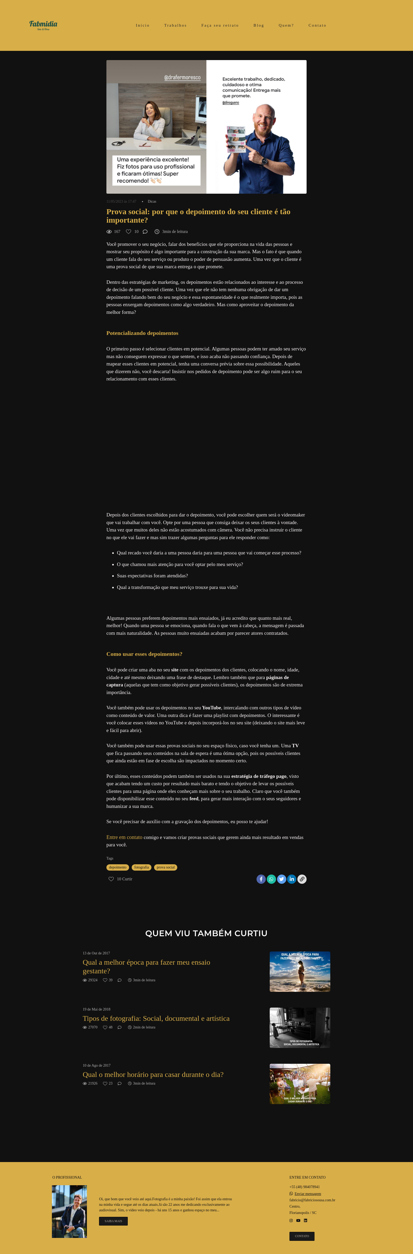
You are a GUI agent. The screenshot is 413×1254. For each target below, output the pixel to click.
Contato (317, 25)
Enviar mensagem (308, 1194)
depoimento (117, 867)
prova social (166, 867)
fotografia (141, 867)
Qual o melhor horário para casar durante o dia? (153, 1074)
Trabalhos (175, 25)
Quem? (286, 25)
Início (143, 25)
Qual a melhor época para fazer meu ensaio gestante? (146, 966)
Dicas (152, 201)
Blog (258, 25)
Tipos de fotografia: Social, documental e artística (156, 1018)
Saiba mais (113, 1221)
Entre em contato (124, 837)
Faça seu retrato (220, 25)
